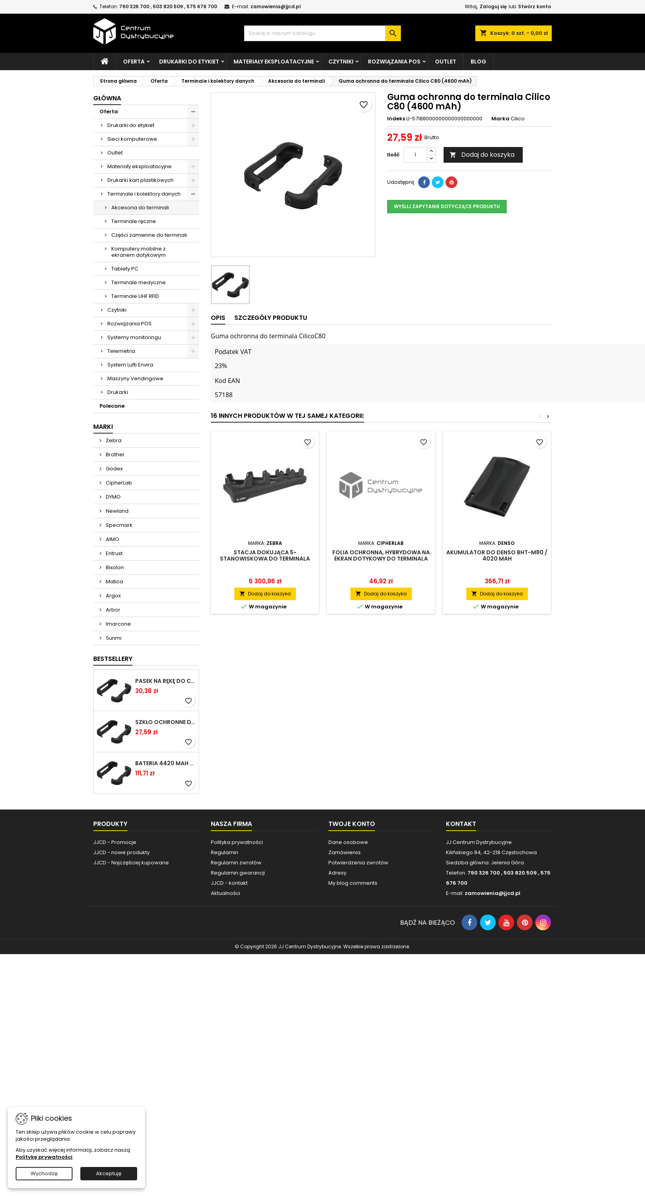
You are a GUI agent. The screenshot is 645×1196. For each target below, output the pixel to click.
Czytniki (340, 61)
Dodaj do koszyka (482, 154)
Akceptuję (108, 1173)
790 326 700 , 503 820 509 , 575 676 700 (168, 6)
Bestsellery (112, 658)
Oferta (134, 61)
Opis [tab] (218, 317)
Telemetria (121, 351)
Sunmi (113, 638)
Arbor (112, 609)
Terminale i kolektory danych (144, 194)
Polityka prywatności (237, 842)
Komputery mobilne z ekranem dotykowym (138, 252)
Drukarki (117, 392)
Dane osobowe (348, 842)
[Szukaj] (322, 33)
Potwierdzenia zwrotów (358, 862)
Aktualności (225, 893)
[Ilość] (415, 155)
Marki (103, 426)
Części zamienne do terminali (149, 235)
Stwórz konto (534, 6)
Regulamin (224, 852)
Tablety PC (124, 268)
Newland (117, 511)
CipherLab (118, 482)
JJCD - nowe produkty (121, 852)
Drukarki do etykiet (189, 61)
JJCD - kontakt (229, 883)
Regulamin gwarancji (238, 873)
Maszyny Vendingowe (135, 378)
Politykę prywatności (44, 1157)
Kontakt (461, 823)
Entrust (114, 553)
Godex (114, 468)
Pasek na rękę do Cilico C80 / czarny (165, 681)
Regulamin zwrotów (236, 862)
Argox (113, 595)
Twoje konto (351, 823)
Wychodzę (44, 1173)
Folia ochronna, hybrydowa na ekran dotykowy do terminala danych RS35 (381, 558)
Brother (115, 454)
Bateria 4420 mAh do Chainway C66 (165, 763)
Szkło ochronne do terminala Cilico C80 (165, 722)
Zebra (113, 440)
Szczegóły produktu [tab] (270, 317)
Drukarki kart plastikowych (140, 180)
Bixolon (114, 567)
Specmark (118, 525)
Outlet (445, 61)
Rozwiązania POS (394, 61)
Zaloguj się (493, 6)
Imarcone (118, 624)
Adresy (337, 873)
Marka (500, 118)
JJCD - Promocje (114, 842)
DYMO (113, 497)
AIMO (112, 539)
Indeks (396, 118)
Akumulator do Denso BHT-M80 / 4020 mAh (496, 555)
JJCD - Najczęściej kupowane (131, 862)
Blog (478, 61)
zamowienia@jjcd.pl (275, 6)
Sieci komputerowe (132, 139)
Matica (114, 581)
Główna (107, 98)
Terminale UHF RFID (135, 296)
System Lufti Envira (130, 364)
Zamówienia (344, 852)
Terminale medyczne (138, 282)
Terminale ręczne (133, 221)
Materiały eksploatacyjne (274, 61)
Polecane (112, 406)
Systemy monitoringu (134, 337)
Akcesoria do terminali (140, 207)
